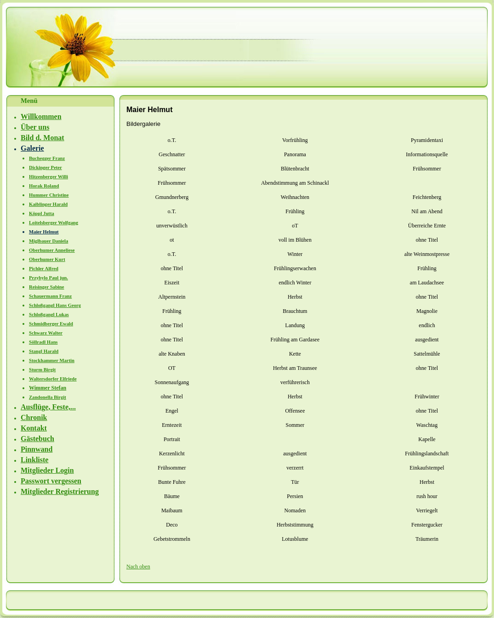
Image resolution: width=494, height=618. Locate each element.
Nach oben (138, 566)
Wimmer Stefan (47, 388)
